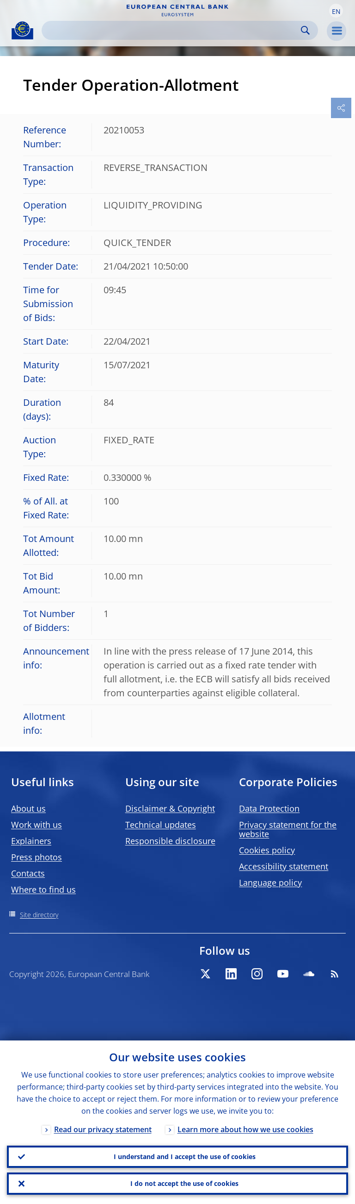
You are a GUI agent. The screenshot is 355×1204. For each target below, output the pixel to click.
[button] (336, 11)
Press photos (36, 857)
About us (28, 808)
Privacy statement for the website (288, 829)
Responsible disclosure (170, 840)
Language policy (270, 882)
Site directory (39, 914)
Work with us (36, 824)
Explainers (31, 840)
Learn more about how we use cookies (245, 1129)
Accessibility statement (283, 866)
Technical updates (160, 824)
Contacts (28, 873)
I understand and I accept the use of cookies (185, 1156)
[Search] (172, 30)
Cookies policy (267, 850)
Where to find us (43, 889)
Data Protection (269, 808)
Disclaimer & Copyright (170, 808)
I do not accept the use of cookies (184, 1183)
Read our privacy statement (103, 1129)
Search (305, 30)
